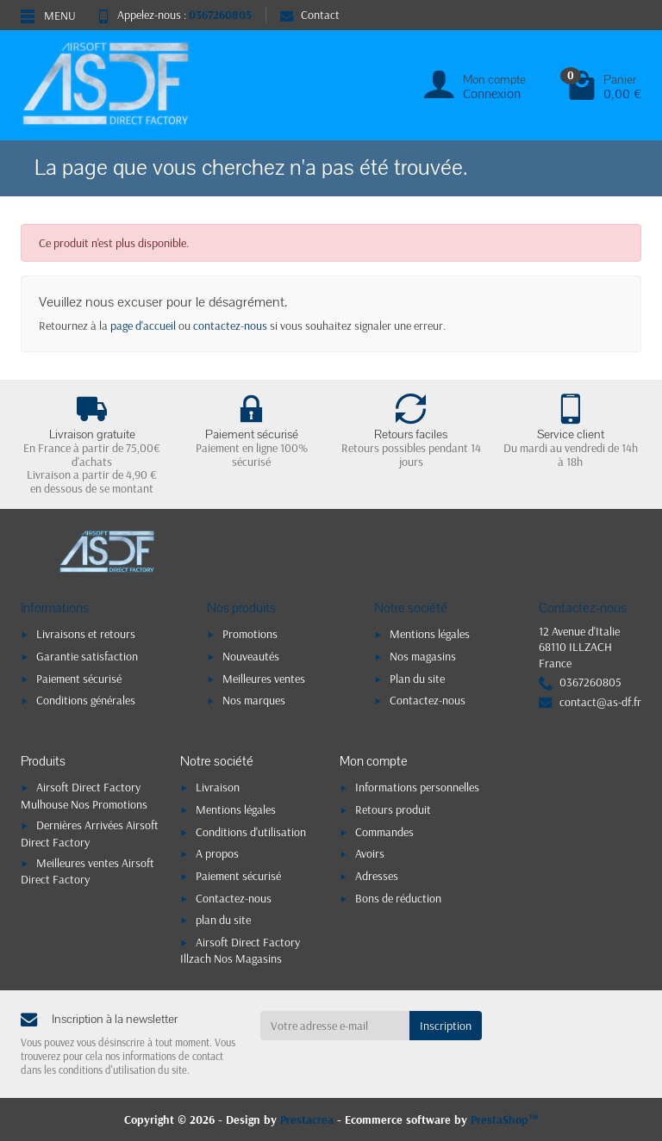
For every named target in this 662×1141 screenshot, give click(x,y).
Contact (310, 14)
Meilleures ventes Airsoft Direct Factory (87, 871)
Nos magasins (423, 656)
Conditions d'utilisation (251, 832)
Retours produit (393, 809)
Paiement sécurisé (79, 678)
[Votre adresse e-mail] (335, 1025)
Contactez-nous (427, 700)
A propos (217, 853)
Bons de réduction (398, 898)
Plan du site (417, 678)
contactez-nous (230, 325)
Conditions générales (85, 700)
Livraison (218, 787)
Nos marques (253, 700)
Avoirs (369, 853)
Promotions (250, 634)
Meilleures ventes (263, 678)
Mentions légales (430, 634)
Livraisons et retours (85, 634)
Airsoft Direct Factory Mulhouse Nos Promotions (84, 795)
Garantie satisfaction (87, 656)
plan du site (223, 919)
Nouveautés (250, 656)
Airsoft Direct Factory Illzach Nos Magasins (240, 950)
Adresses (376, 876)
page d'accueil (143, 325)
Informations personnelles (417, 787)
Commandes (384, 832)
